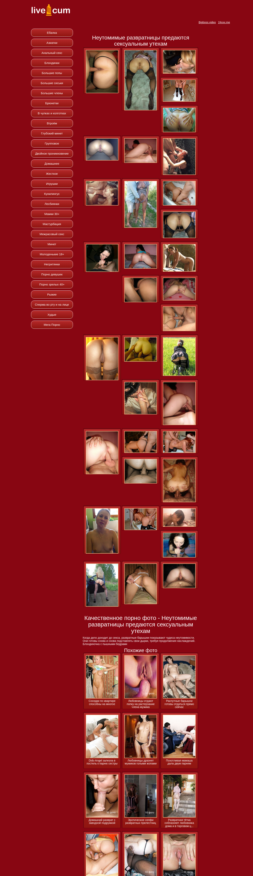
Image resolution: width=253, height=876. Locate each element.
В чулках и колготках (52, 113)
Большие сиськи (52, 83)
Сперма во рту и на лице (52, 304)
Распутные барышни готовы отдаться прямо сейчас (179, 704)
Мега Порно (52, 324)
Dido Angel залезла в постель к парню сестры (102, 762)
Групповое (52, 143)
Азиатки (51, 42)
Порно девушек (51, 274)
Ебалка (52, 32)
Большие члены (52, 93)
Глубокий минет (52, 133)
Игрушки (52, 183)
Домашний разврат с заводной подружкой (102, 821)
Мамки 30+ (51, 214)
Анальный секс (52, 52)
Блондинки (51, 63)
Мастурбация (52, 224)
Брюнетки (52, 103)
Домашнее (51, 163)
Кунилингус (52, 193)
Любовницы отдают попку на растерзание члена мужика (141, 704)
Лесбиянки (51, 204)
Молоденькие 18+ (52, 254)
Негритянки (52, 264)
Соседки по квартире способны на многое (102, 702)
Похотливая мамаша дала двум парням (179, 762)
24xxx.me (224, 22)
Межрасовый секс (52, 234)
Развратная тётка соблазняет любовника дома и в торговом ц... (179, 823)
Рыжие (52, 294)
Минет (52, 244)
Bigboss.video (207, 22)
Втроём (52, 123)
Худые (51, 314)
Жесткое (52, 173)
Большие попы (52, 73)
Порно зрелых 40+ (52, 284)
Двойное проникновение (52, 153)
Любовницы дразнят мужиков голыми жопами (141, 762)
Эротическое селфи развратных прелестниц (140, 821)
